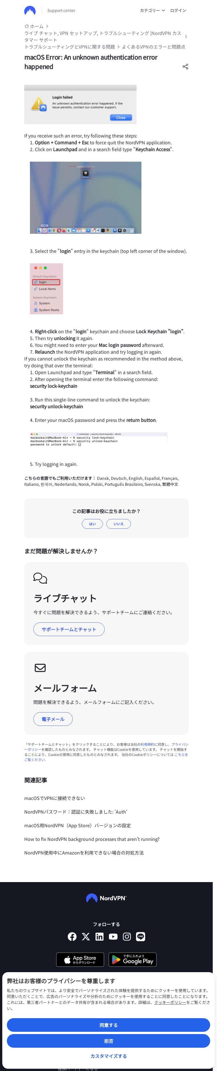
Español (152, 478)
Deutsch (119, 478)
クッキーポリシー (170, 1002)
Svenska (152, 484)
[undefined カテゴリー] (163, 10)
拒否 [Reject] (108, 1040)
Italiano (31, 484)
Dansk (103, 478)
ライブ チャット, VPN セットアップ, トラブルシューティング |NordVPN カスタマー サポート (102, 36)
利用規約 (147, 744)
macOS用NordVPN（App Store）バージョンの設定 (77, 825)
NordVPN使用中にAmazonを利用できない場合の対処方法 (84, 852)
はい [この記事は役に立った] (92, 523)
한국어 (46, 484)
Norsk (83, 484)
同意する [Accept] (109, 1025)
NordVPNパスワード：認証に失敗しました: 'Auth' (75, 811)
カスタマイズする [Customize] (108, 1056)
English (136, 478)
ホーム (37, 26)
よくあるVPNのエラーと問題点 (153, 46)
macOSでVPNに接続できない (54, 798)
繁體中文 (170, 484)
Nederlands (65, 484)
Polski (97, 484)
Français (170, 478)
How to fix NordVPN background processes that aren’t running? (92, 838)
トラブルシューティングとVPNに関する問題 (69, 46)
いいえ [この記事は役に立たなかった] (118, 523)
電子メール (53, 719)
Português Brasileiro (124, 484)
